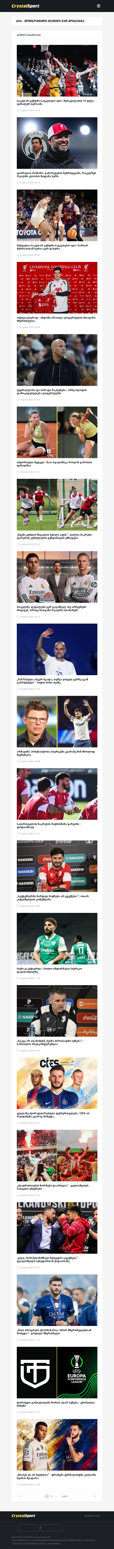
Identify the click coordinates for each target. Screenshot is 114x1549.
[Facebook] (40, 1528)
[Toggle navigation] (98, 6)
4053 (64, 1496)
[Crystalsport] (25, 6)
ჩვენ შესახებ (92, 1515)
